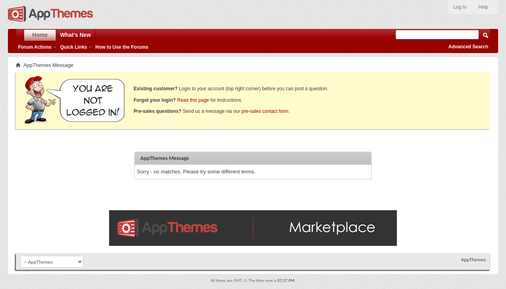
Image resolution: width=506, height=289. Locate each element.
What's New (75, 35)
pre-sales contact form (265, 111)
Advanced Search (468, 46)
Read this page (193, 100)
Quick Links (73, 47)
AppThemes (473, 259)
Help (483, 7)
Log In (459, 7)
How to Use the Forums (121, 47)
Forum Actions (34, 47)
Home (40, 35)
